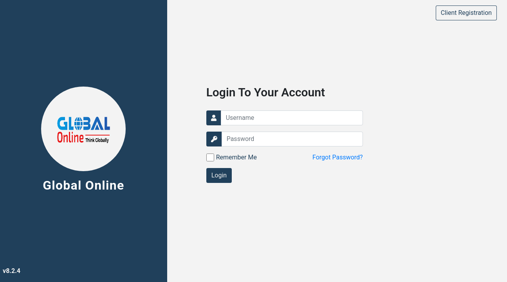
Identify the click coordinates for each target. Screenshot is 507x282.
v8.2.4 (11, 271)
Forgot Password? (337, 157)
